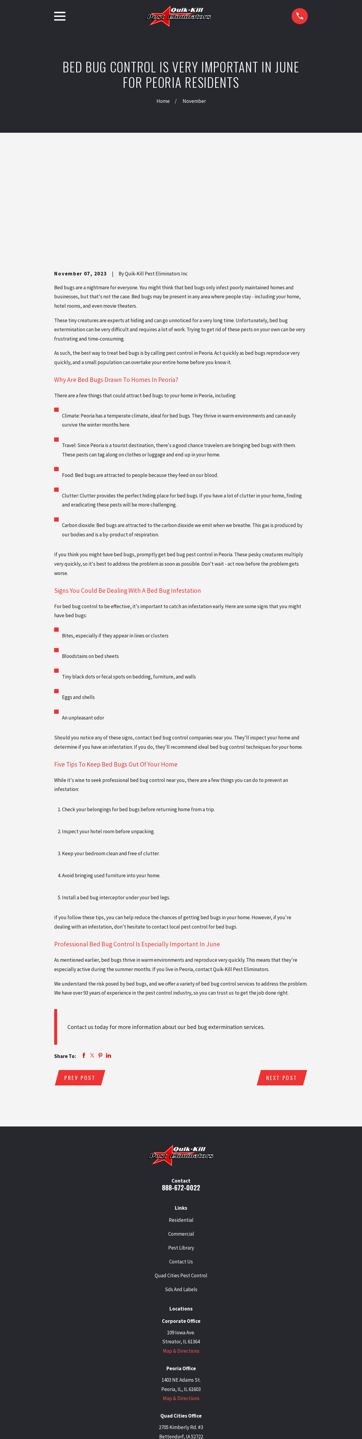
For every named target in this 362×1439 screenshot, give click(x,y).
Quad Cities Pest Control (181, 1182)
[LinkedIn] (173, 1383)
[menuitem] (62, 1426)
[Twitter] (158, 1383)
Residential (181, 1127)
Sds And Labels (181, 1196)
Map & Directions (181, 1258)
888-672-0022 (181, 1094)
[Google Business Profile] (142, 1383)
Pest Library (181, 1155)
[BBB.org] (204, 1383)
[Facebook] (188, 1383)
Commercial (181, 1141)
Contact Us (181, 1168)
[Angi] (219, 1383)
